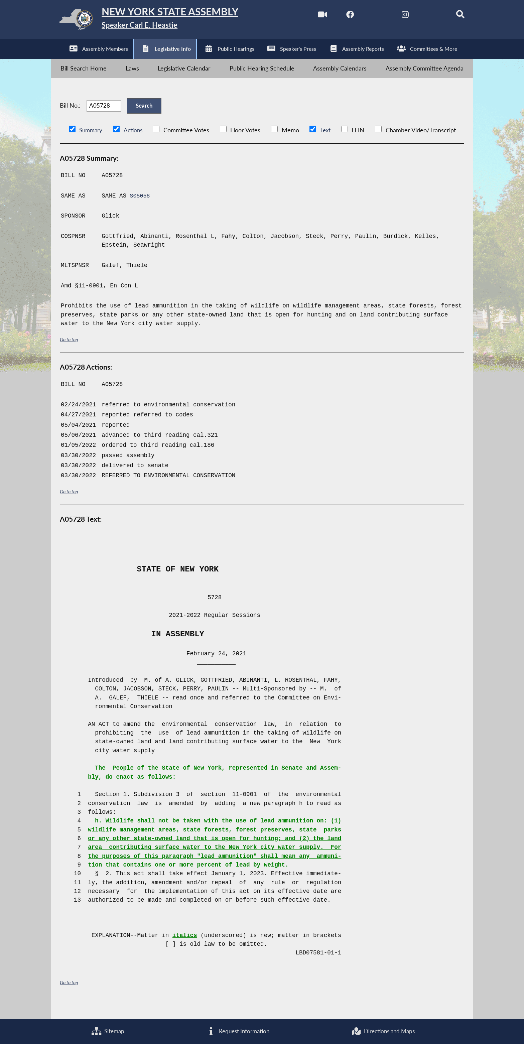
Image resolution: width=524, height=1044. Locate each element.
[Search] (452, 16)
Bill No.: (70, 115)
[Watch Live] (311, 16)
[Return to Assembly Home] (157, 21)
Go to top (70, 353)
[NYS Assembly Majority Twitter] (367, 16)
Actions (135, 143)
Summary (91, 143)
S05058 (140, 209)
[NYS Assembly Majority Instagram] (396, 16)
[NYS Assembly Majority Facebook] (339, 16)
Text (328, 143)
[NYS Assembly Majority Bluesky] (424, 16)
